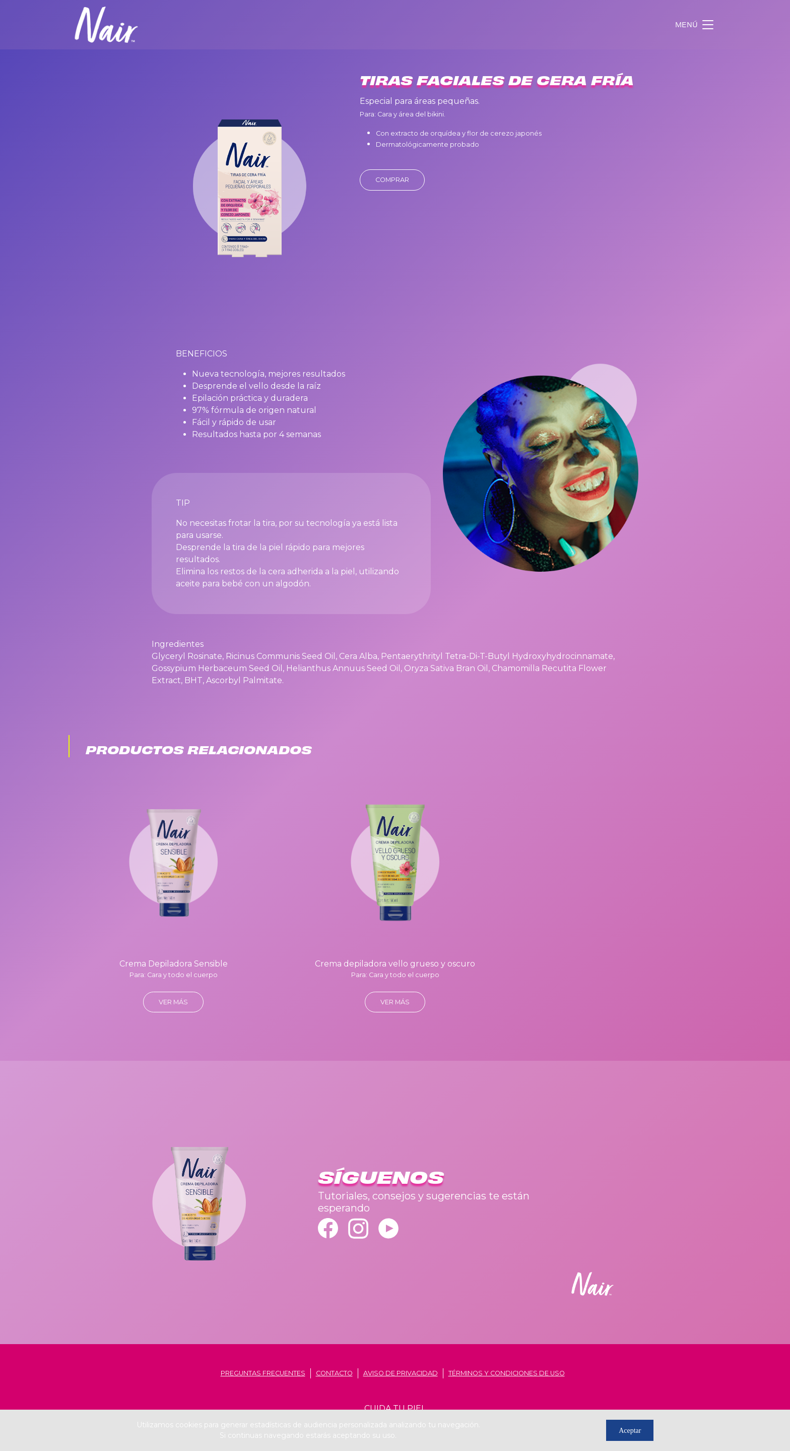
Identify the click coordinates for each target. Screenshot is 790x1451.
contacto (334, 1373)
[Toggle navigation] (695, 24)
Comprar (392, 180)
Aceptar (630, 1430)
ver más (173, 1002)
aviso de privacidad (400, 1373)
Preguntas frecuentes (263, 1373)
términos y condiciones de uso (506, 1373)
